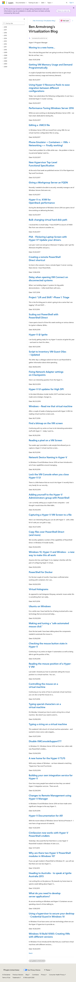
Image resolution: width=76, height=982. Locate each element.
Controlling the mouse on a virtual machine (43, 685)
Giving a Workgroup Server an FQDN (48, 182)
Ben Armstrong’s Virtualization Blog (44, 21)
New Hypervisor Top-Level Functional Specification (43, 164)
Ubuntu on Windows (40, 606)
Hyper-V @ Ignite (38, 334)
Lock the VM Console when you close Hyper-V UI (49, 476)
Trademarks (16, 977)
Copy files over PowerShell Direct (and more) (46, 533)
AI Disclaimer (6, 975)
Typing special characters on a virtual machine (45, 705)
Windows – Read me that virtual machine (50, 406)
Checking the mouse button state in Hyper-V (48, 645)
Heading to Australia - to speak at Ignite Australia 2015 (50, 874)
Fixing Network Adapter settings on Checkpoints (46, 373)
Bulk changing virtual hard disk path (48, 219)
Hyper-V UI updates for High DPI (46, 389)
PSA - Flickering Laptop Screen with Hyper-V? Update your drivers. (48, 238)
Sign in (71, 2)
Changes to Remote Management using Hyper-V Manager (50, 797)
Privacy (43, 975)
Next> (31, 953)
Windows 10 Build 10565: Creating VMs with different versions (49, 935)
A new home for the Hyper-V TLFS (47, 758)
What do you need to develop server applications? (44, 895)
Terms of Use (6, 977)
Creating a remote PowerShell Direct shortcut (45, 258)
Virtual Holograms (38, 589)
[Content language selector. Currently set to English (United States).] (11, 970)
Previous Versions (18, 975)
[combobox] (13, 23)
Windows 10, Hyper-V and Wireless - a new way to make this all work (51, 553)
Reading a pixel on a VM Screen (45, 440)
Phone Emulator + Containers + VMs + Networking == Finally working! (49, 143)
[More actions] (72, 20)
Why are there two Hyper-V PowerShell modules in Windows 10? (50, 854)
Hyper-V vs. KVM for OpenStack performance (42, 201)
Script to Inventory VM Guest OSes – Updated (47, 353)
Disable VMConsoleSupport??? (45, 741)
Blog (27, 975)
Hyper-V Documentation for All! (46, 815)
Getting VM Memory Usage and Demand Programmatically (50, 66)
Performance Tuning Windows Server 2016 (51, 108)
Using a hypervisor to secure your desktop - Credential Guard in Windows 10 (51, 915)
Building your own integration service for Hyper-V (51, 777)
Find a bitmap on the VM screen (46, 423)
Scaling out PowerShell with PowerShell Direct (43, 316)
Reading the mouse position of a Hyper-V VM (50, 665)
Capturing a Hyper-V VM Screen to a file (50, 514)
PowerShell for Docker (41, 572)
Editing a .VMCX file (39, 125)
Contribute (35, 975)
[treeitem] (14, 27)
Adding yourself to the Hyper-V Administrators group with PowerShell (49, 496)
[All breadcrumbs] (30, 20)
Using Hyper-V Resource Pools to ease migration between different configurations (49, 87)
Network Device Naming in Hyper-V (48, 457)
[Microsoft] (3, 2)
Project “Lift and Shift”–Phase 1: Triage (49, 297)
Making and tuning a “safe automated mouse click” (49, 625)
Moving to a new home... (42, 47)
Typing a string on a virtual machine (48, 724)
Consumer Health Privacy (57, 975)
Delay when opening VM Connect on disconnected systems (48, 278)
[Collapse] (24, 19)
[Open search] (67, 2)
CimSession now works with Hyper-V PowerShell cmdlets (48, 834)
